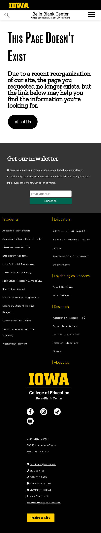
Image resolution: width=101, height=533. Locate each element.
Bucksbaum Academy (15, 255)
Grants (57, 351)
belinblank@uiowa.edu (43, 464)
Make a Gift (40, 517)
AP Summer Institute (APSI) (69, 231)
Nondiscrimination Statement (44, 502)
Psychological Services (71, 276)
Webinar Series (61, 264)
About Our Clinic (63, 286)
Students (10, 219)
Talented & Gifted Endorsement (70, 256)
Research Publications (65, 342)
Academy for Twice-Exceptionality (22, 238)
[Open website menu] (91, 14)
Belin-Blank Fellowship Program (71, 239)
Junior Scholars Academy (16, 272)
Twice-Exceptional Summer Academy (18, 332)
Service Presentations (65, 326)
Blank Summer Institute (16, 247)
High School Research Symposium (22, 280)
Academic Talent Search (16, 230)
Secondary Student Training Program (18, 309)
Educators (62, 219)
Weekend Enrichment (14, 343)
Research (61, 307)
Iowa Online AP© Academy (18, 264)
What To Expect (62, 295)
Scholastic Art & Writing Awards (20, 297)
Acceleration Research (66, 317)
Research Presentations (66, 334)
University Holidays (40, 489)
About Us (23, 121)
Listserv (57, 247)
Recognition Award (13, 289)
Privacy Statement (37, 496)
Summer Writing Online (16, 320)
